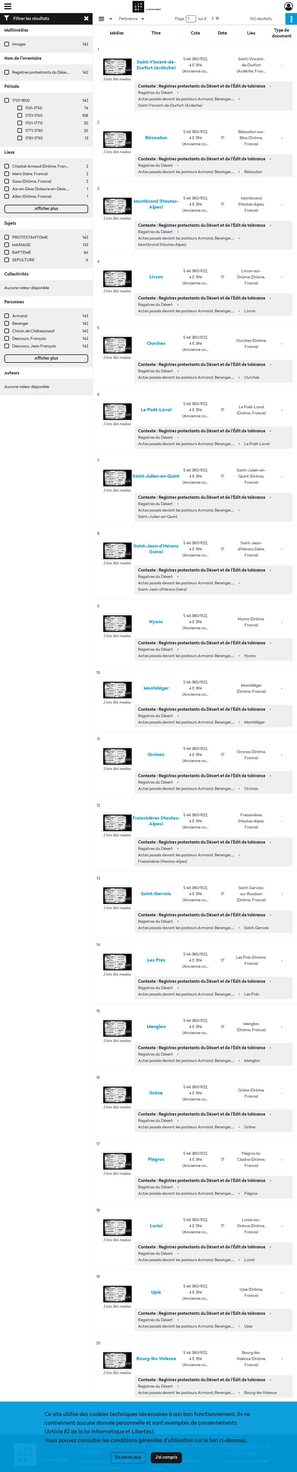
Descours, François (29, 339)
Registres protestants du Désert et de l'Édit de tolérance (62, 72)
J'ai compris (166, 1457)
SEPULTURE (23, 260)
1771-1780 (34, 131)
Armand (19, 316)
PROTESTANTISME (30, 237)
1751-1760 (33, 116)
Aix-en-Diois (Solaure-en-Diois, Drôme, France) (53, 189)
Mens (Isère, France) (30, 174)
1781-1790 (34, 138)
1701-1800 (21, 101)
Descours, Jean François (34, 346)
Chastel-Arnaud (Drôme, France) (41, 166)
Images (19, 44)
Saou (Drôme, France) (31, 182)
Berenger (20, 324)
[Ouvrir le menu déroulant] (7, 6)
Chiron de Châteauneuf (33, 331)
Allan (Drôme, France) (31, 197)
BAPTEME (21, 253)
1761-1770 (33, 123)
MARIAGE (21, 245)
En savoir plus (128, 1457)
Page (179, 19)
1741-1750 (33, 108)
